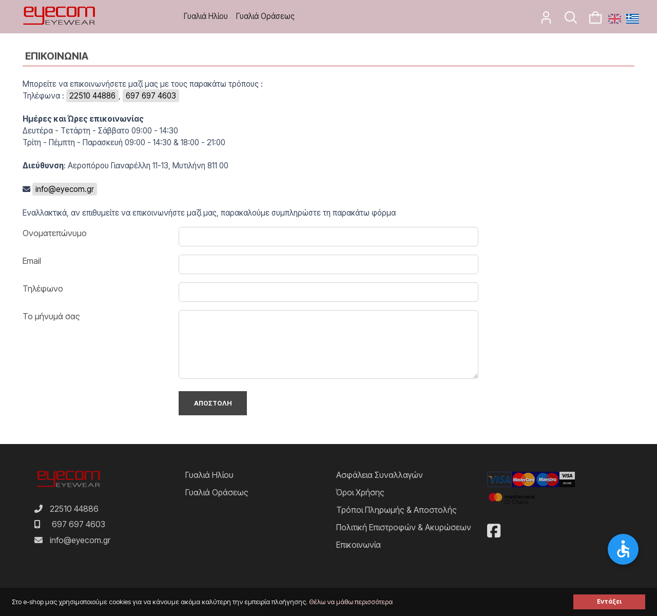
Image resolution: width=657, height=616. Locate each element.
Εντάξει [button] (609, 601)
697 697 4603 (151, 96)
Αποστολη (212, 403)
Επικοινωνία (358, 545)
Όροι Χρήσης (360, 492)
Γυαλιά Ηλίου (206, 16)
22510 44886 (92, 96)
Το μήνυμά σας (51, 316)
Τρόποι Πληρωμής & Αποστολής (396, 510)
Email (32, 261)
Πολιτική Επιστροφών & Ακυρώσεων (403, 527)
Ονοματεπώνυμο (55, 233)
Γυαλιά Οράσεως (265, 16)
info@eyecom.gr (64, 189)
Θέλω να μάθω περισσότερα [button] (351, 602)
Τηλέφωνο (43, 288)
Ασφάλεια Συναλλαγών (379, 475)
